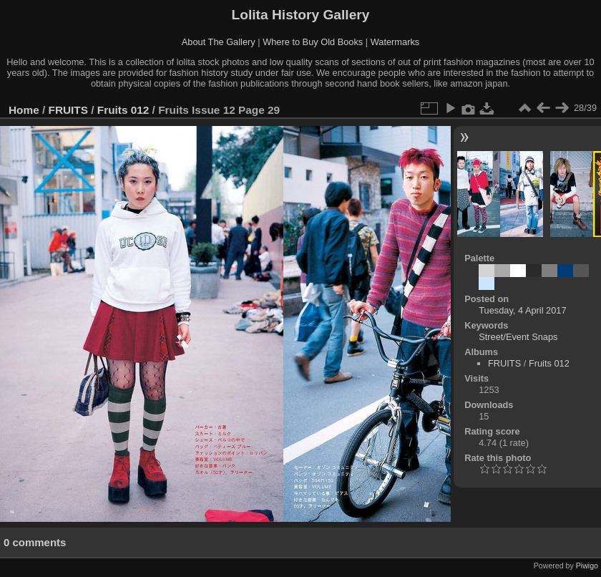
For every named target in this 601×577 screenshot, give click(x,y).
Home (24, 110)
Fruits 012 (123, 110)
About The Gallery (218, 42)
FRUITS (68, 110)
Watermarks (395, 42)
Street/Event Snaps (518, 336)
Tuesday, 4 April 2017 (522, 310)
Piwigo (587, 565)
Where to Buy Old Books (313, 42)
